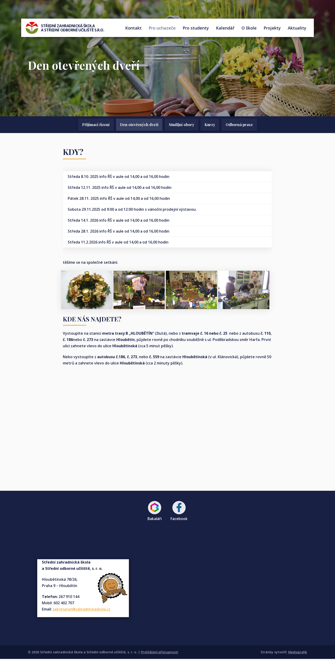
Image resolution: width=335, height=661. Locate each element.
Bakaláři (154, 512)
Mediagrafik (297, 654)
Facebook (179, 512)
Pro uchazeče (162, 29)
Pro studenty (196, 29)
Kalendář (225, 29)
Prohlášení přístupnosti (160, 654)
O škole (249, 29)
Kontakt (133, 29)
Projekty (272, 29)
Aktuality (297, 29)
